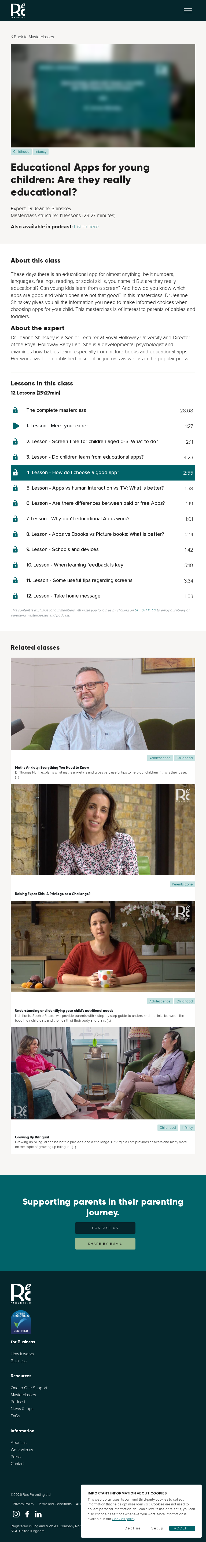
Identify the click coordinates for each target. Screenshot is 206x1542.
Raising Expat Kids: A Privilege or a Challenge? (52, 894)
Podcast (18, 1401)
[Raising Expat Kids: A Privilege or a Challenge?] (103, 835)
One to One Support (29, 1387)
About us (19, 1442)
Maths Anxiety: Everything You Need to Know (52, 767)
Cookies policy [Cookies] (123, 1519)
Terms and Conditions (55, 1504)
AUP (79, 1504)
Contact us (105, 1228)
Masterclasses (23, 1394)
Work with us (22, 1449)
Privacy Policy (23, 1504)
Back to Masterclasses (34, 36)
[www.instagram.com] (16, 1513)
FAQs (15, 1416)
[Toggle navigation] (187, 10)
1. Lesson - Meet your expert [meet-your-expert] (58, 425)
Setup (157, 1528)
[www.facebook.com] (27, 1513)
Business (19, 1360)
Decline (133, 1528)
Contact (17, 1463)
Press (16, 1456)
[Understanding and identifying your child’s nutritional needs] (103, 952)
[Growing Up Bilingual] (103, 1079)
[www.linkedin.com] (38, 1513)
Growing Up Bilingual (32, 1137)
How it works (22, 1354)
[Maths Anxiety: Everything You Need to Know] (103, 709)
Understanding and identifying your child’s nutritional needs (64, 1010)
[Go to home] (18, 10)
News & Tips (22, 1408)
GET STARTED (145, 610)
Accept (182, 1528)
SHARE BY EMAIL (105, 1244)
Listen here (86, 226)
